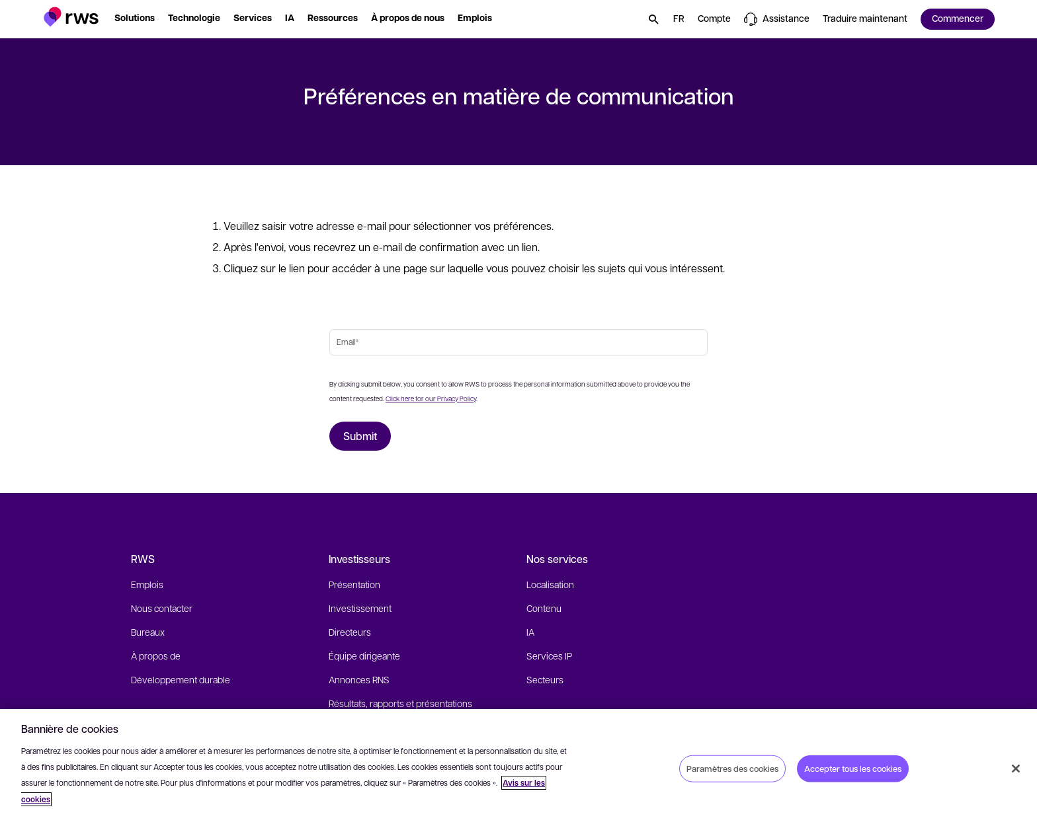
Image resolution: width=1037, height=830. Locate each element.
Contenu (543, 608)
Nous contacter (161, 608)
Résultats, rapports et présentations (400, 703)
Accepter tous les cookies (852, 768)
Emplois (147, 584)
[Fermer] (1015, 768)
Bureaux (148, 632)
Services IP (549, 655)
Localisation (550, 584)
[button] (71, 16)
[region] (518, 769)
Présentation (354, 584)
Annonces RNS (359, 679)
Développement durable (180, 679)
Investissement (360, 608)
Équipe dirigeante (364, 655)
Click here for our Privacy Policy (431, 398)
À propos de (156, 655)
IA (530, 632)
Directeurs (350, 632)
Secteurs (544, 679)
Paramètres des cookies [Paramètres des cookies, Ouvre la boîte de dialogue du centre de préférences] (732, 768)
